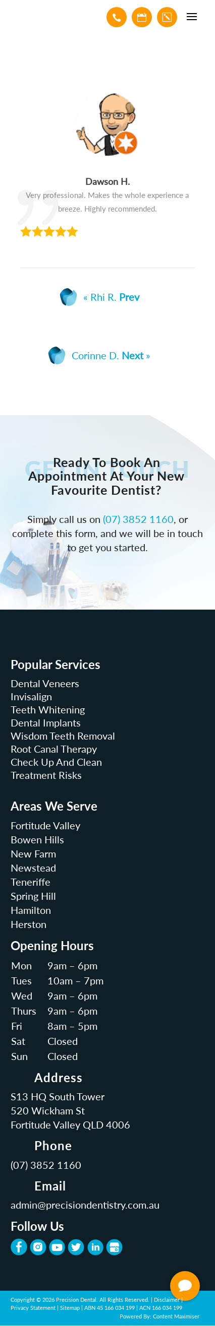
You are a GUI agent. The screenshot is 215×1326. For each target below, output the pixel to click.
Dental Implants (46, 722)
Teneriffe (30, 882)
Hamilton (31, 910)
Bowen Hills (37, 839)
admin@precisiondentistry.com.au (85, 1205)
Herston (28, 924)
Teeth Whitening (48, 709)
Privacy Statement (33, 1307)
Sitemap (70, 1307)
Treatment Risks (46, 775)
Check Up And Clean (56, 762)
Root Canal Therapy (54, 749)
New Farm (33, 853)
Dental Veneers (45, 683)
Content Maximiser (176, 1316)
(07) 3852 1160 (138, 519)
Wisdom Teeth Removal (63, 736)
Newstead (33, 867)
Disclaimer (167, 1299)
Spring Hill (33, 896)
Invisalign (31, 696)
